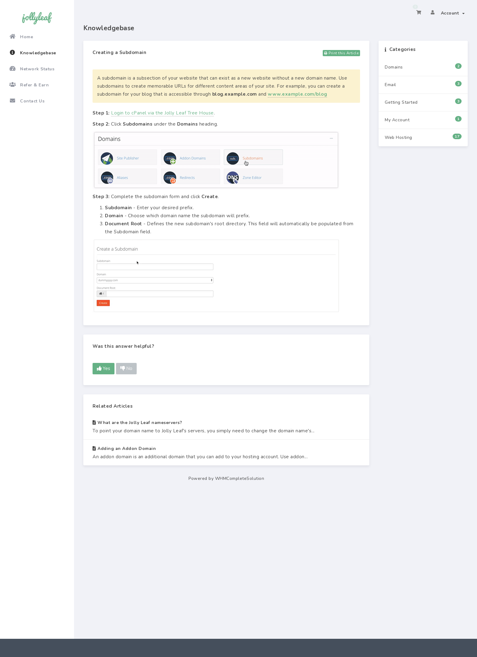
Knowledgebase (32, 53)
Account (453, 13)
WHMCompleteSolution (239, 478)
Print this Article (341, 53)
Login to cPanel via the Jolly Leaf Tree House (162, 113)
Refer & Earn (29, 85)
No (126, 368)
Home (21, 37)
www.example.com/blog (297, 94)
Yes (103, 368)
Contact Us (26, 101)
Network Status (31, 69)
